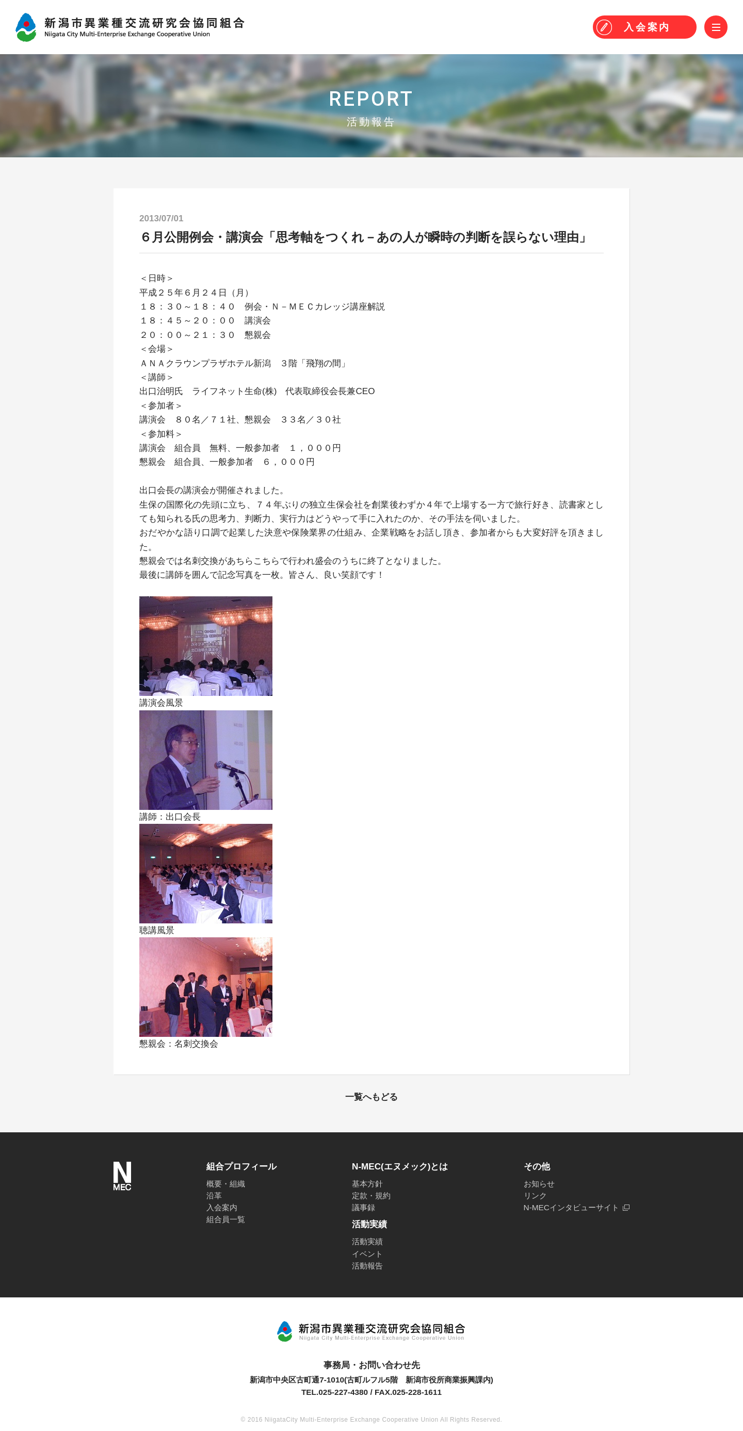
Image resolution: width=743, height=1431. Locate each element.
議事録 (363, 1207)
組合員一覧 (225, 1219)
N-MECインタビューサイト (571, 1207)
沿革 (214, 1195)
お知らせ (539, 1183)
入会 (647, 27)
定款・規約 (371, 1195)
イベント (367, 1253)
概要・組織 (225, 1183)
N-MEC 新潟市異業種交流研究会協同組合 (130, 27)
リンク (535, 1195)
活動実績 (367, 1241)
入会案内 (221, 1207)
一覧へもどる (371, 1097)
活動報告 (367, 1265)
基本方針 (367, 1183)
